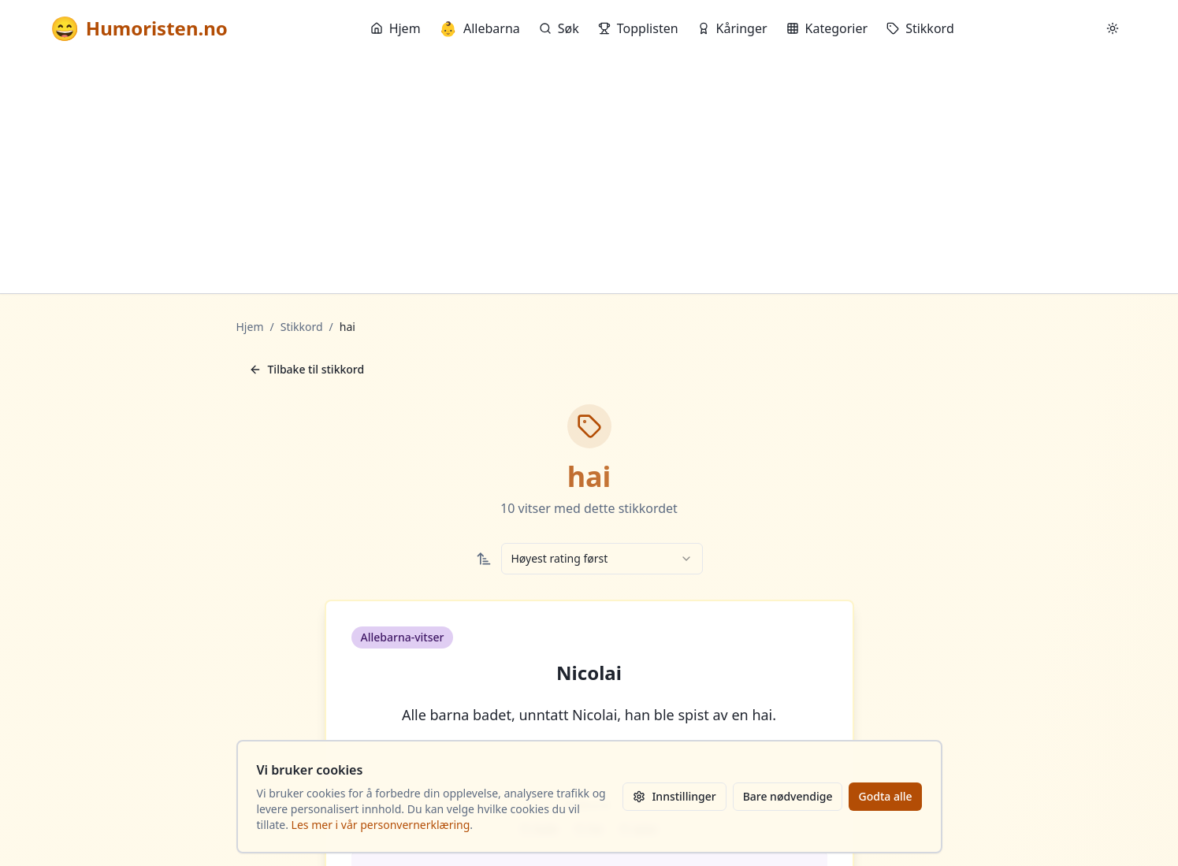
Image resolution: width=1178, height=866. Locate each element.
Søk (559, 28)
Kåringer (732, 28)
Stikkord (920, 28)
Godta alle (885, 796)
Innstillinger (674, 796)
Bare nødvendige (788, 796)
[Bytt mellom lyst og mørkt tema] (1112, 28)
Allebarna (480, 28)
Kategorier (827, 28)
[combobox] (602, 558)
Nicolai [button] (589, 673)
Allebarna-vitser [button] (402, 637)
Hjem (395, 28)
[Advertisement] (589, 175)
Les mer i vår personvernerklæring (381, 824)
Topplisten (638, 28)
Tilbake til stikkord (307, 369)
